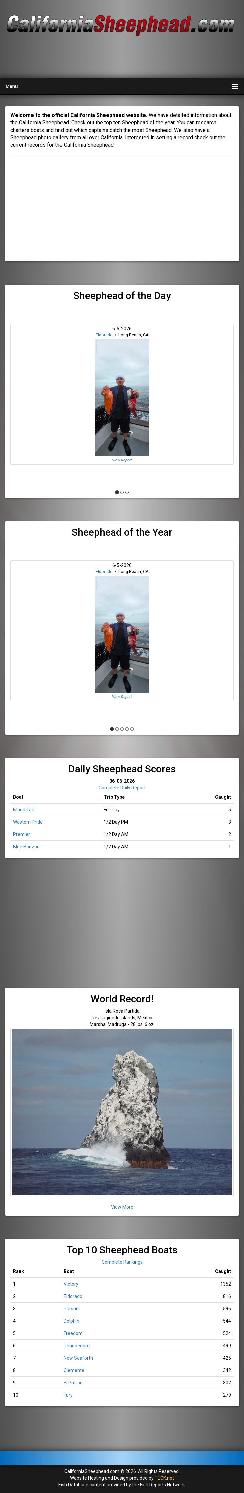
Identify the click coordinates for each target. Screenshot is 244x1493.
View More (122, 1207)
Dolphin (71, 1321)
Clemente (74, 1370)
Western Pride (28, 822)
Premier (21, 834)
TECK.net (164, 1478)
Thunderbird (77, 1345)
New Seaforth (78, 1358)
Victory (71, 1284)
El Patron (73, 1382)
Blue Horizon (26, 846)
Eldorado (104, 334)
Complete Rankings (122, 1262)
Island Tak (23, 809)
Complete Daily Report (122, 787)
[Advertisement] (121, 57)
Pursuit (71, 1308)
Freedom (73, 1333)
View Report (122, 460)
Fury (68, 1395)
